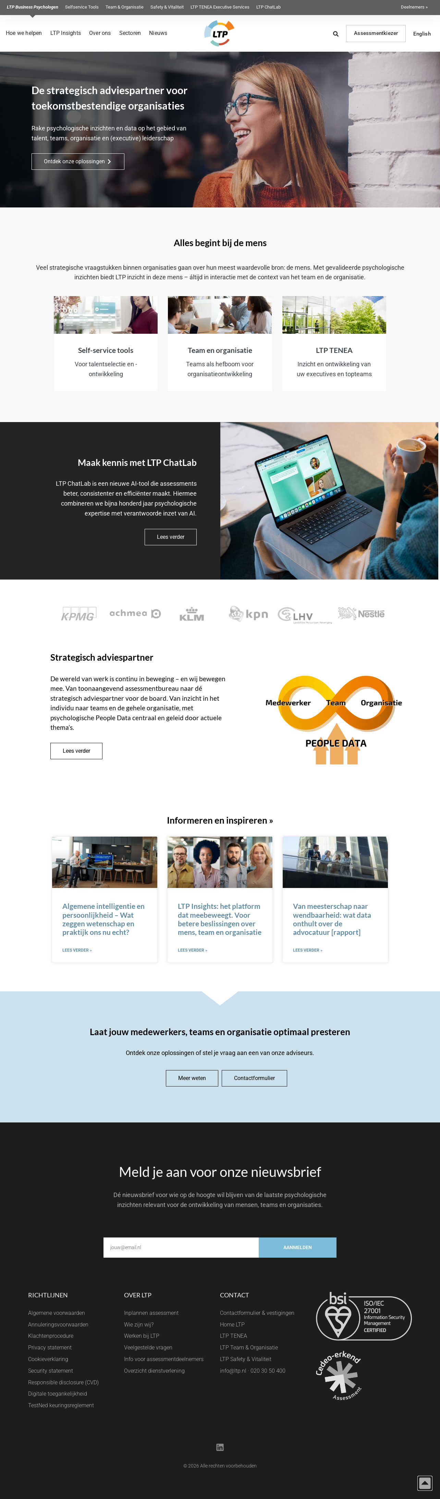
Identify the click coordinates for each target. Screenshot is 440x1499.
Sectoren (130, 33)
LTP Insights (65, 33)
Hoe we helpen (24, 33)
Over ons (100, 33)
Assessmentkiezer (376, 33)
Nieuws (158, 33)
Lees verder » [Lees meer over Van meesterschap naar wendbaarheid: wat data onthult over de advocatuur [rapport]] (307, 950)
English (421, 34)
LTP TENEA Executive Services (220, 7)
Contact (234, 1295)
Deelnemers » (414, 7)
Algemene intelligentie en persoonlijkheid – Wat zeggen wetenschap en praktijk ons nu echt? (103, 919)
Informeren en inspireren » (220, 820)
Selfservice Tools (82, 7)
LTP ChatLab (268, 7)
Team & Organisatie (125, 7)
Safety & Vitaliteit (167, 7)
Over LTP (137, 1295)
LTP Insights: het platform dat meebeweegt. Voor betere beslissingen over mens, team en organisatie (219, 919)
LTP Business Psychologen (32, 7)
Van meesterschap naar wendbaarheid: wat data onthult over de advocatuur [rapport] (332, 919)
